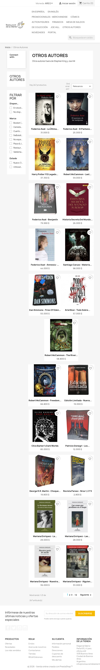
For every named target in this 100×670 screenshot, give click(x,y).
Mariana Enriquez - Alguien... (77, 581)
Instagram (25, 627)
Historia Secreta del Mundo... (78, 219)
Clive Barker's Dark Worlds (45, 445)
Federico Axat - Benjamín (45, 219)
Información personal (61, 643)
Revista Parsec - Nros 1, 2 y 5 (77, 491)
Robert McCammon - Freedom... (45, 400)
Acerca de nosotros (37, 647)
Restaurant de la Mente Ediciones (18, 148)
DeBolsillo (18, 135)
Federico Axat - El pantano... (77, 129)
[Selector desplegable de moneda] (49, 3)
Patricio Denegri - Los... (77, 445)
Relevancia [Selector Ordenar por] (82, 86)
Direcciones (57, 650)
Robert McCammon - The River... (61, 355)
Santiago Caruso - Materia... (77, 264)
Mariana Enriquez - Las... (77, 536)
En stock (18, 108)
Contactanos (34, 650)
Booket (18, 123)
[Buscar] (81, 37)
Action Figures (40, 22)
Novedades (38, 32)
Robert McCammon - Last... (77, 174)
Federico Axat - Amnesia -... (45, 264)
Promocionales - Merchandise (50, 16)
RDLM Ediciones (36, 657)
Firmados (57, 22)
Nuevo (18, 163)
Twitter (13, 627)
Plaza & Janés (18, 143)
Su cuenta (58, 639)
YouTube (19, 627)
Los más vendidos (13, 650)
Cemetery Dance (18, 127)
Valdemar (18, 152)
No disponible (18, 112)
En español (38, 11)
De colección (40, 27)
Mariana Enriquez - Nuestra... (45, 581)
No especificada (18, 139)
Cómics (75, 16)
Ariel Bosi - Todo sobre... (77, 310)
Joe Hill (55, 27)
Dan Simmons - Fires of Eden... (45, 310)
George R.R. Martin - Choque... (45, 491)
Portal (52, 32)
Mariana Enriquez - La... (45, 536)
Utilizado (18, 167)
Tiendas (32, 654)
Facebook (8, 627)
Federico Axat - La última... (45, 129)
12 (76, 595)
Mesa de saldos (75, 22)
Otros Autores (72, 27)
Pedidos (55, 647)
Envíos (31, 643)
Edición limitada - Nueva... (78, 400)
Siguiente (86, 595)
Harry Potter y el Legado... (45, 174)
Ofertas (8, 643)
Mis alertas (57, 660)
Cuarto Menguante (18, 131)
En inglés (53, 11)
